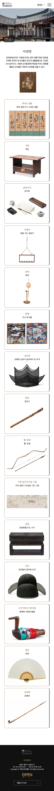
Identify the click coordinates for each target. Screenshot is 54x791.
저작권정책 (27, 760)
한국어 (39, 5)
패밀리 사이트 (22, 783)
